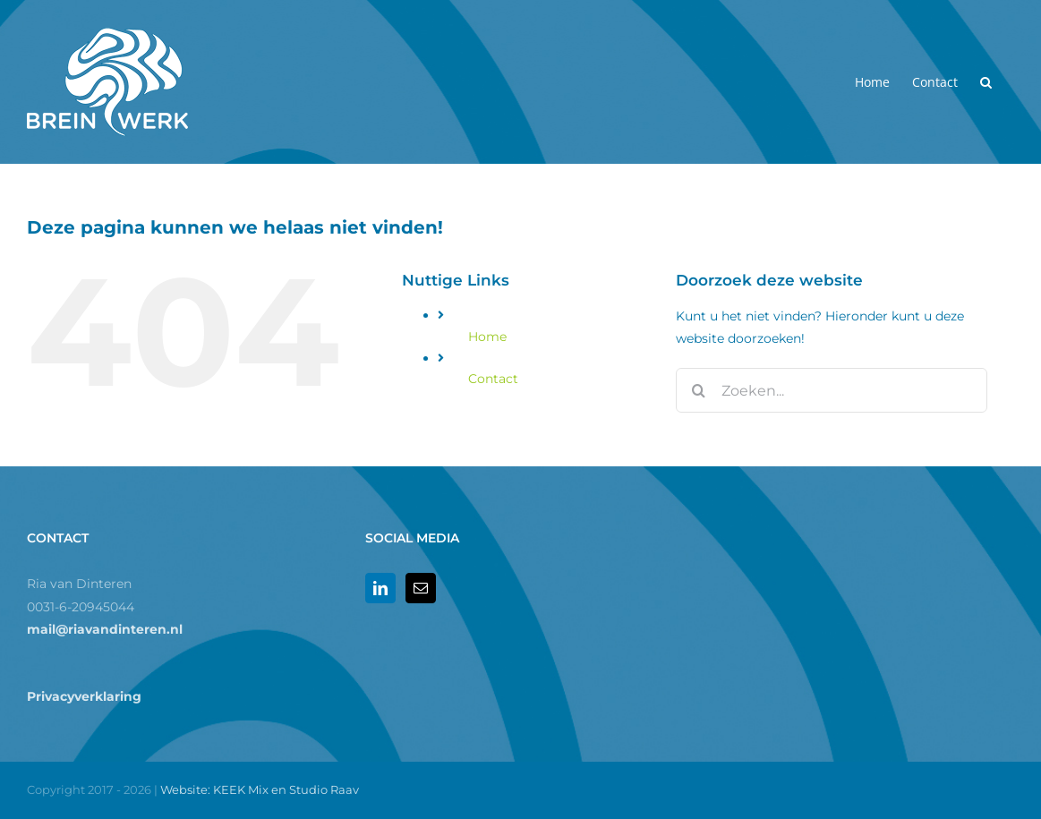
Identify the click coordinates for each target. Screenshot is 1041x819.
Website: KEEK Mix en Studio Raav (259, 789)
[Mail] (420, 588)
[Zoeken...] (831, 390)
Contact (493, 379)
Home (487, 336)
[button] (986, 82)
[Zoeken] (698, 390)
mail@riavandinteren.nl (105, 629)
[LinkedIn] (380, 588)
